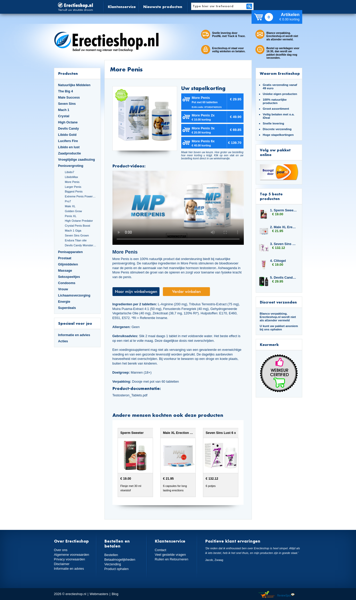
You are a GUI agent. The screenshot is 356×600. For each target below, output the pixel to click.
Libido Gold (67, 135)
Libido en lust (69, 147)
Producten (68, 73)
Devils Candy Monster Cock (80, 245)
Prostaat (64, 258)
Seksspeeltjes (69, 277)
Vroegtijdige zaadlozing (76, 159)
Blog (115, 594)
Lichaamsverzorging (74, 295)
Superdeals (67, 308)
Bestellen (111, 555)
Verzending (112, 564)
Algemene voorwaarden (71, 555)
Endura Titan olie (76, 240)
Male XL (70, 206)
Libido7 (69, 172)
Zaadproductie (69, 153)
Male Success (69, 97)
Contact (160, 550)
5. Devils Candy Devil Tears (283, 277)
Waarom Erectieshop (280, 73)
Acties (63, 341)
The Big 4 (65, 91)
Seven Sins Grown (77, 235)
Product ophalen (116, 569)
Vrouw (63, 289)
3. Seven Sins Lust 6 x (283, 244)
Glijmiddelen (68, 264)
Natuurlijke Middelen (74, 85)
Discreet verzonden (278, 302)
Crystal (64, 116)
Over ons (60, 550)
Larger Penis (73, 186)
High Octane (68, 122)
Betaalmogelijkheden (119, 559)
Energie (64, 301)
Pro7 (68, 201)
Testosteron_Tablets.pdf (130, 395)
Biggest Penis (74, 191)
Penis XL (71, 216)
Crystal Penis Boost (77, 225)
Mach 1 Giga (73, 230)
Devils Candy (68, 128)
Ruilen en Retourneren (171, 559)
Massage (65, 270)
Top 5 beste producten (271, 196)
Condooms (66, 283)
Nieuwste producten (162, 6)
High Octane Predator (79, 220)
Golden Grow (73, 211)
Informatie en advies (74, 335)
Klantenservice (122, 6)
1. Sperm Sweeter (283, 210)
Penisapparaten (70, 252)
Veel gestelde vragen (170, 555)
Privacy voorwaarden (69, 559)
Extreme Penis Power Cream (80, 196)
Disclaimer (62, 564)
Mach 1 (64, 110)
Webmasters (99, 594)
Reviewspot (285, 594)
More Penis (72, 181)
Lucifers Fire (68, 141)
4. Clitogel (278, 261)
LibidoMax (71, 177)
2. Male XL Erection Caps (283, 227)
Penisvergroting (71, 166)
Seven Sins (67, 104)
